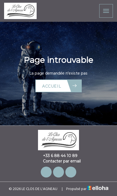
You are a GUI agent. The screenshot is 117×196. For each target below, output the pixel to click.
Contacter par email (59, 161)
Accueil (59, 86)
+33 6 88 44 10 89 (57, 155)
